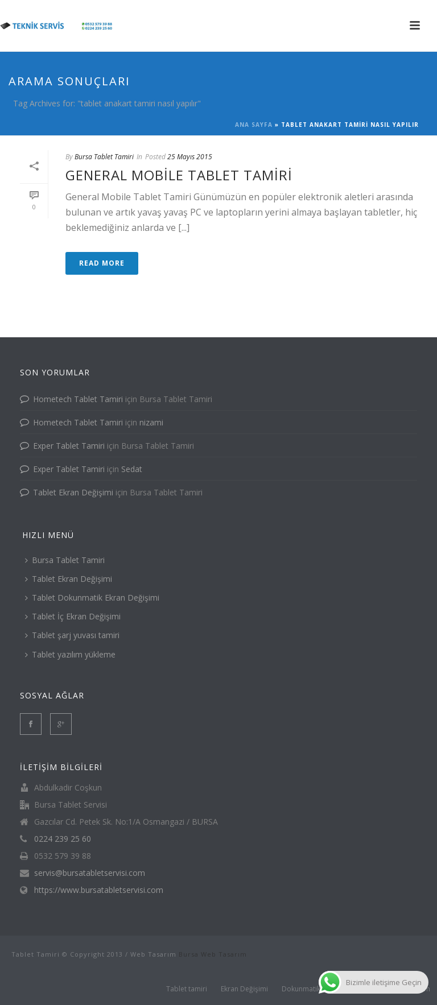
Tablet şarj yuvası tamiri (72, 635)
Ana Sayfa (254, 125)
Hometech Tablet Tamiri (78, 399)
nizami (151, 422)
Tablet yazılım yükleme (70, 654)
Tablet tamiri (186, 989)
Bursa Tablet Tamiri (104, 157)
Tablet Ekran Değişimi (73, 492)
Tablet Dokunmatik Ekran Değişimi (92, 597)
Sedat (131, 469)
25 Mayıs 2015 (189, 157)
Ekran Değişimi (244, 989)
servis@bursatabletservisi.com (89, 873)
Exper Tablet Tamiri (69, 445)
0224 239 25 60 (62, 839)
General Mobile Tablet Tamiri (178, 175)
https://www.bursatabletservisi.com (98, 890)
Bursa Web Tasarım (213, 954)
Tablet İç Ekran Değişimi (73, 616)
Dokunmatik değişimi (315, 989)
